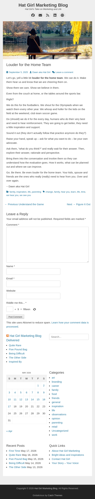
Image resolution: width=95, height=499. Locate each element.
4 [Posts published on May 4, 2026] (15, 392)
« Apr (9, 431)
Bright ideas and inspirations (68, 454)
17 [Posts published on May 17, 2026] (9, 406)
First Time (14, 450)
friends (55, 398)
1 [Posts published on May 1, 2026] (38, 385)
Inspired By (15, 361)
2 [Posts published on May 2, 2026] (43, 385)
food (54, 393)
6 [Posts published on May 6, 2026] (26, 392)
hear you (65, 192)
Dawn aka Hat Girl (41, 72)
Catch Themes (55, 495)
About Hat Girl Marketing (66, 450)
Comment (12, 224)
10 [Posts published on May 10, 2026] (9, 399)
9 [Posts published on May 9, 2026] (43, 392)
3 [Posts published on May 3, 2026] (9, 392)
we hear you (12, 195)
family (12, 192)
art (53, 377)
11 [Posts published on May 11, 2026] (15, 399)
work (54, 434)
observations (59, 414)
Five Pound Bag (18, 349)
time (83, 192)
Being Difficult (16, 353)
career (55, 385)
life (29, 192)
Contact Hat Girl (61, 458)
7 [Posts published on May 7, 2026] (32, 392)
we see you (25, 195)
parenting (36, 192)
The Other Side (17, 357)
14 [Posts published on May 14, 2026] (32, 399)
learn (73, 192)
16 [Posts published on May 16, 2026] (43, 399)
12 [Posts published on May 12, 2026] (20, 399)
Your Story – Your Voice (65, 463)
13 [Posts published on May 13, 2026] (26, 399)
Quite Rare (15, 345)
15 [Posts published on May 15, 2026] (38, 399)
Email (10, 278)
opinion (56, 418)
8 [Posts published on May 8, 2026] (38, 392)
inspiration (21, 192)
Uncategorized (60, 430)
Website (11, 290)
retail (54, 426)
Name (10, 266)
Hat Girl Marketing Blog (43, 5)
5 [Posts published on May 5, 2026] (21, 392)
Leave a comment (64, 72)
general (56, 402)
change (49, 192)
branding (57, 381)
